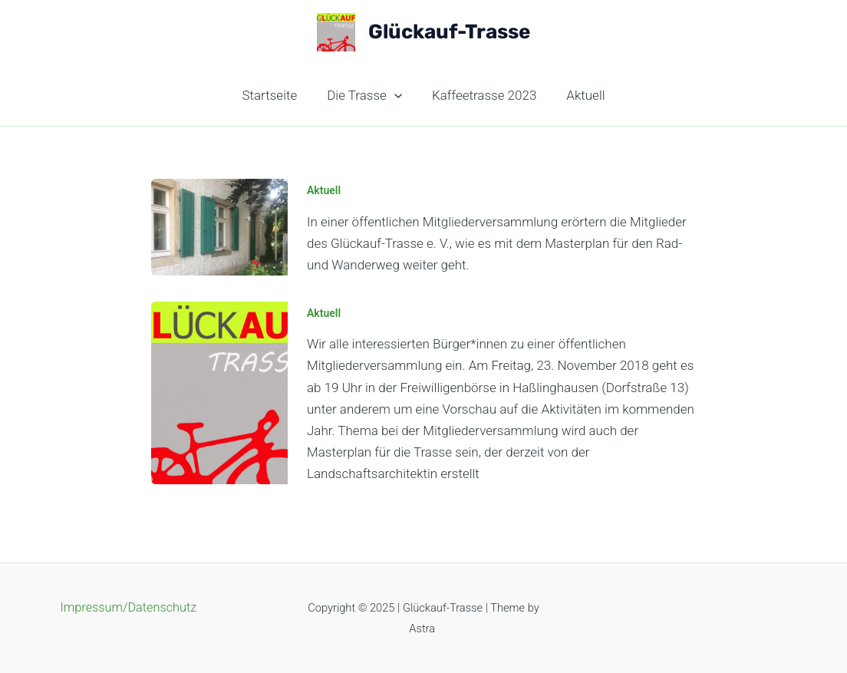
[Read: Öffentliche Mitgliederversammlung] (219, 391)
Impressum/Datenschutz (128, 608)
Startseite (275, 95)
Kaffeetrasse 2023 (482, 95)
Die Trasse (366, 95)
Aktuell (580, 95)
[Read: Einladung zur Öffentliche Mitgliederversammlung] (219, 225)
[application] (396, 95)
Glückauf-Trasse (449, 32)
